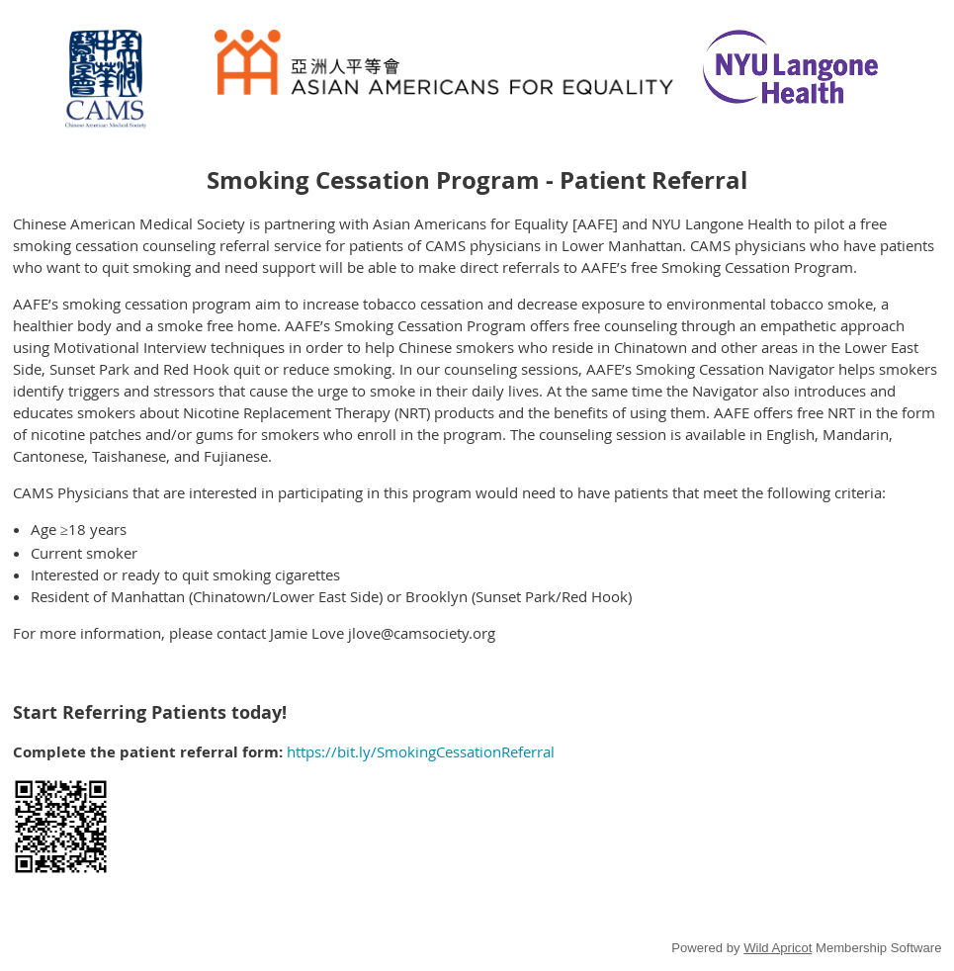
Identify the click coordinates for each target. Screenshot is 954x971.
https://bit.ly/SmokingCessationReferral (421, 751)
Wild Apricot (777, 947)
